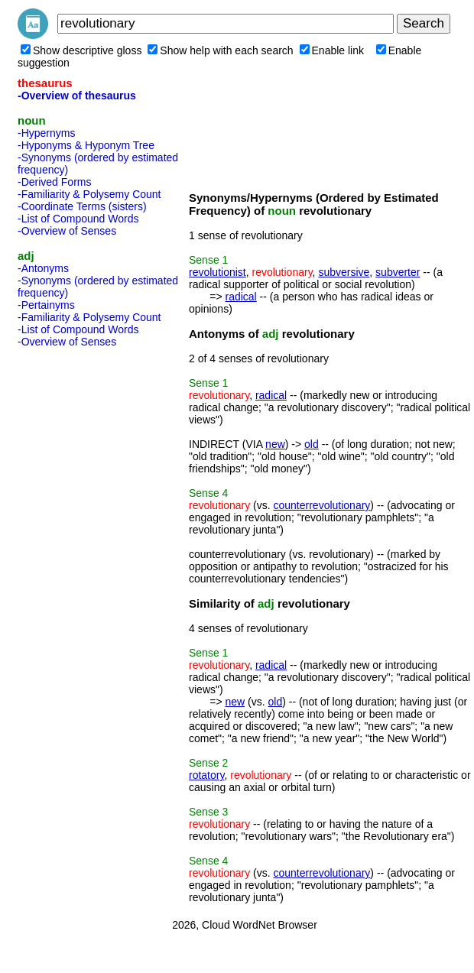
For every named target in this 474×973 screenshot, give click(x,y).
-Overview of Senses (67, 231)
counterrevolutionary (322, 505)
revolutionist (217, 272)
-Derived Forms (54, 182)
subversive (343, 272)
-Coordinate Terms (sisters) (82, 206)
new (275, 444)
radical (240, 296)
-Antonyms (43, 268)
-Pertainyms (46, 305)
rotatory (206, 775)
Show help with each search (220, 50)
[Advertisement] (79, 582)
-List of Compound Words (78, 218)
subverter (397, 272)
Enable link (332, 50)
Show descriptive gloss (81, 50)
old (311, 444)
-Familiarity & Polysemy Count (89, 194)
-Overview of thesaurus (77, 95)
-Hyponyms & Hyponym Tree (86, 145)
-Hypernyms (46, 133)
